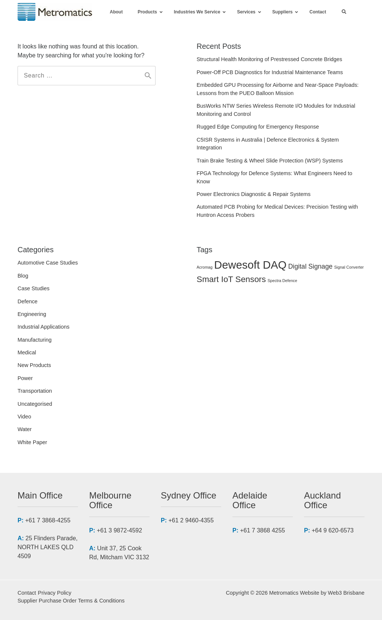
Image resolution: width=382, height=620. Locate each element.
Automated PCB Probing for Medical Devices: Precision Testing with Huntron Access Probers (277, 211)
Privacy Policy (55, 593)
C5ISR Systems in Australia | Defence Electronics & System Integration (268, 144)
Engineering (32, 314)
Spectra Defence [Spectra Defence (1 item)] (282, 280)
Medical (27, 352)
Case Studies (34, 288)
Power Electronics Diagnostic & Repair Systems (254, 194)
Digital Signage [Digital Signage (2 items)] (310, 266)
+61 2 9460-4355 (190, 520)
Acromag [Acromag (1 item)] (205, 267)
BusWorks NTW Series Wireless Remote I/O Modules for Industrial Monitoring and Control (276, 110)
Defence (28, 301)
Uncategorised (35, 404)
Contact (27, 593)
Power (25, 378)
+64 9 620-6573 (332, 530)
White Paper (32, 442)
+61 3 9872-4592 (119, 530)
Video (24, 417)
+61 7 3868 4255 (262, 530)
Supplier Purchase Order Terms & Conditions (71, 601)
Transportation (35, 391)
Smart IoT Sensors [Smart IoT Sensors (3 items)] (231, 279)
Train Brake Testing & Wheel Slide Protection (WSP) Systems (270, 161)
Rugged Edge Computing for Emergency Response (258, 127)
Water (25, 429)
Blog (23, 276)
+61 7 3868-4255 (47, 520)
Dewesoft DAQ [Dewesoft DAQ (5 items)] (250, 265)
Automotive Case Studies (48, 263)
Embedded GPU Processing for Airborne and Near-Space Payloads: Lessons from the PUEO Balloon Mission (277, 89)
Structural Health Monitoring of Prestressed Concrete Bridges (269, 59)
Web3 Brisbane (346, 593)
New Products (34, 365)
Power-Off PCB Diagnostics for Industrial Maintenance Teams (270, 72)
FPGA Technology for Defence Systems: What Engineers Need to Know (274, 177)
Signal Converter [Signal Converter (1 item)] (349, 267)
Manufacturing (34, 340)
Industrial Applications (43, 327)
